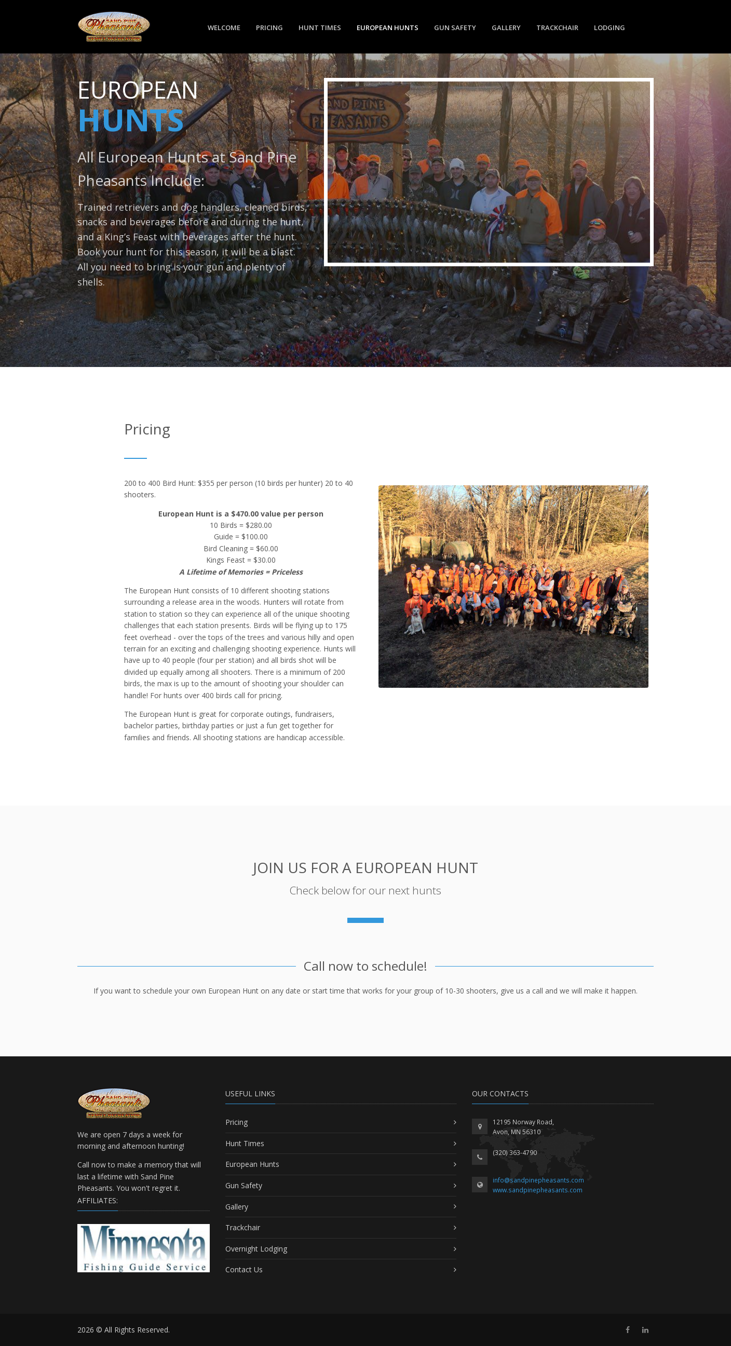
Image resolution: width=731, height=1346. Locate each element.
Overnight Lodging (256, 1249)
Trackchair (242, 1227)
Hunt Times (320, 27)
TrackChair (557, 27)
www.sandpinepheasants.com (538, 1190)
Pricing (269, 27)
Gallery (506, 27)
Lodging (609, 27)
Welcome (224, 27)
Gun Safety (455, 27)
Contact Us (244, 1269)
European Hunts (387, 27)
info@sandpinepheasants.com (538, 1180)
